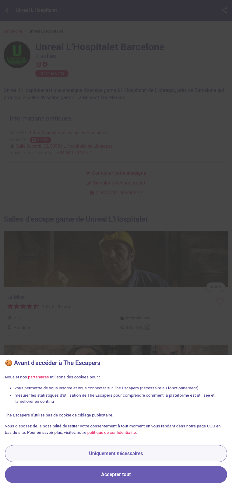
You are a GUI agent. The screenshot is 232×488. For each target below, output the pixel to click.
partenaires (38, 376)
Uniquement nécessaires (116, 453)
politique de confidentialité (111, 432)
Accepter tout (116, 474)
